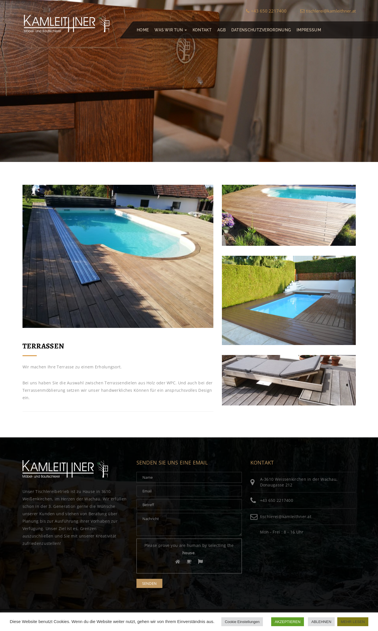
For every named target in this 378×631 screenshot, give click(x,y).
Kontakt (201, 30)
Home (143, 30)
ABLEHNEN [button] (321, 622)
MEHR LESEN (353, 622)
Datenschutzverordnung (261, 30)
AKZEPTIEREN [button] (287, 622)
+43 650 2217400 (266, 11)
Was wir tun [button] (170, 30)
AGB (221, 30)
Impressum (309, 30)
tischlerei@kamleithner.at (328, 11)
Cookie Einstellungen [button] (242, 622)
